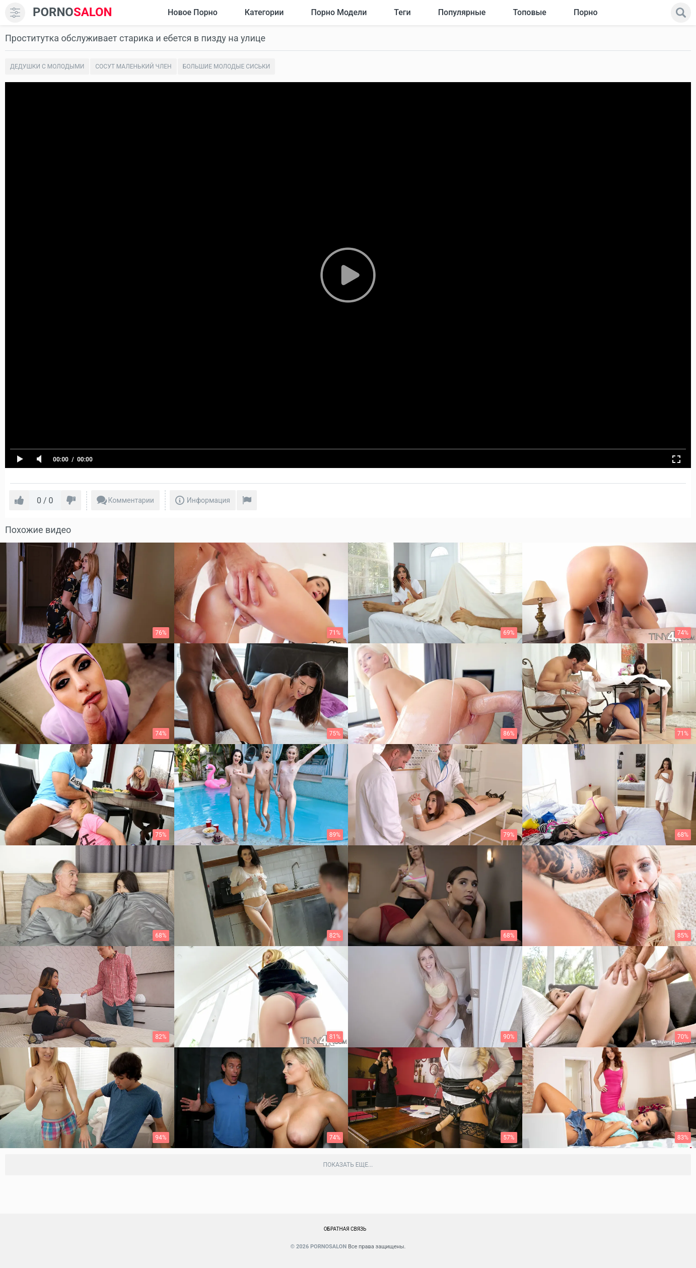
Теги (402, 12)
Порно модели (339, 12)
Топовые (529, 12)
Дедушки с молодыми (47, 66)
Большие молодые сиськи (226, 66)
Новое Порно (193, 12)
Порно (586, 12)
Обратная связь (345, 1229)
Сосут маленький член (133, 66)
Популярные (462, 12)
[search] (681, 13)
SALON (72, 12)
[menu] (15, 13)
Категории (264, 12)
